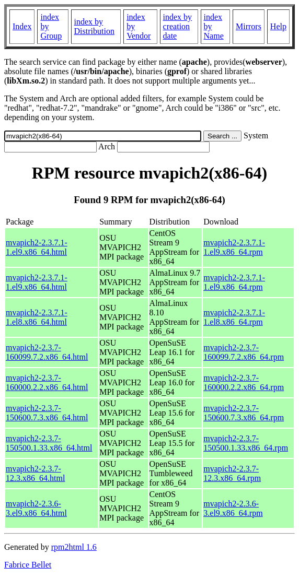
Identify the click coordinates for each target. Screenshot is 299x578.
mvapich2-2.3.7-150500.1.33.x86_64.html (49, 443)
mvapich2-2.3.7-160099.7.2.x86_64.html (47, 352)
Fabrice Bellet (27, 564)
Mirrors (248, 26)
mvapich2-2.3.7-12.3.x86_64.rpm (232, 473)
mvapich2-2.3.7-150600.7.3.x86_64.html (47, 413)
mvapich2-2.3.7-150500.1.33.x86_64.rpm (245, 443)
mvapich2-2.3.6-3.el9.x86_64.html (36, 508)
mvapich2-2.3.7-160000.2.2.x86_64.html (47, 382)
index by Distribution (94, 26)
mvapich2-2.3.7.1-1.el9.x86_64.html (36, 247)
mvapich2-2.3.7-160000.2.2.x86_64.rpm (243, 382)
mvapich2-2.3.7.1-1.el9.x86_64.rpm (234, 247)
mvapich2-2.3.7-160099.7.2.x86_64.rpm (243, 352)
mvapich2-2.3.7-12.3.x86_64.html (35, 473)
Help (278, 26)
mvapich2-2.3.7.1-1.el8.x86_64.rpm (234, 317)
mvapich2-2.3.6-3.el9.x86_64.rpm (232, 508)
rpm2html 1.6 (74, 546)
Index (22, 26)
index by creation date (177, 26)
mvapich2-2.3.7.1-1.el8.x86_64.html (36, 317)
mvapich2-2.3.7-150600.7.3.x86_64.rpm (243, 413)
